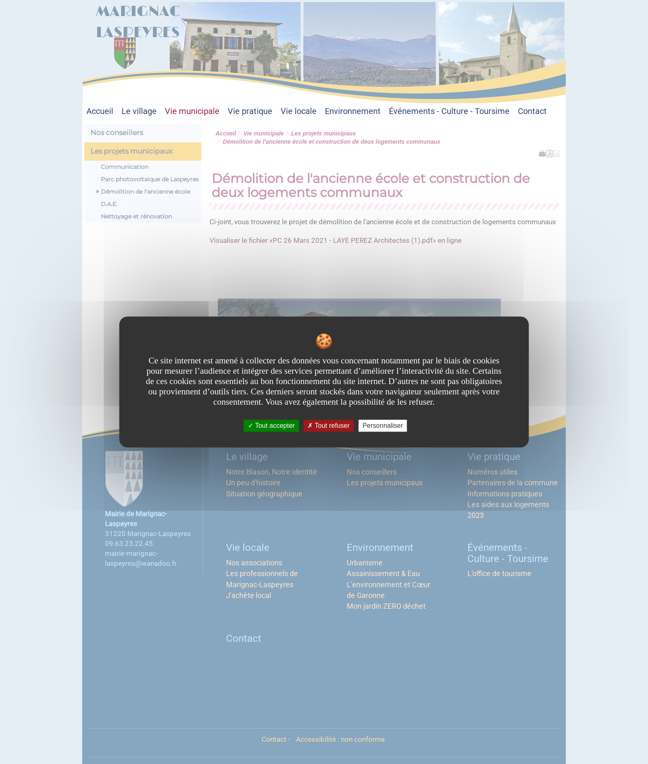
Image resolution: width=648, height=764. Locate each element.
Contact (532, 111)
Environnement (353, 111)
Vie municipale (192, 111)
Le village (139, 111)
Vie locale (299, 111)
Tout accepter (271, 425)
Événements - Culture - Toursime (449, 111)
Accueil (99, 111)
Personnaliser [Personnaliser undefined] (382, 425)
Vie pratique (250, 111)
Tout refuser (328, 425)
